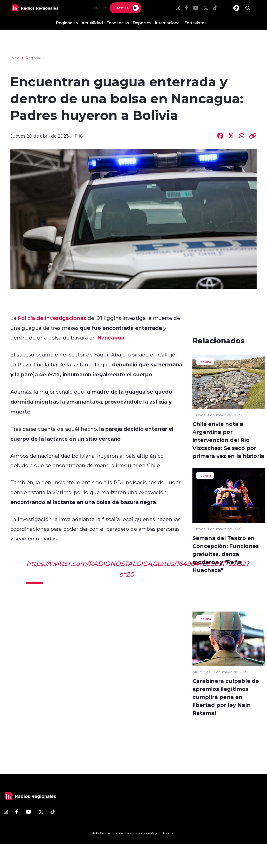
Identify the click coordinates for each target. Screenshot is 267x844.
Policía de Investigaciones (52, 317)
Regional (33, 58)
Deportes (142, 22)
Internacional (168, 22)
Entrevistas (195, 22)
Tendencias (118, 22)
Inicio (14, 58)
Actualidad (92, 22)
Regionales (67, 22)
